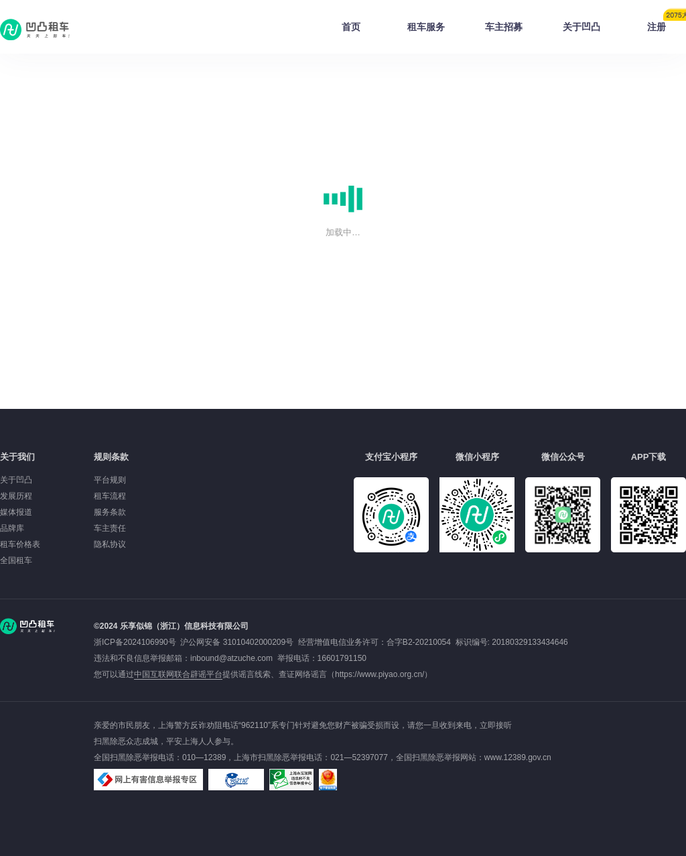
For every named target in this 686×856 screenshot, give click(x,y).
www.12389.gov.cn (517, 757)
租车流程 (110, 496)
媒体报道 (16, 512)
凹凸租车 (36, 29)
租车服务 (426, 26)
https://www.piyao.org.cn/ (379, 674)
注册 (666, 22)
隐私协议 (110, 544)
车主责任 (110, 528)
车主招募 (504, 26)
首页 (351, 26)
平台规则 (110, 480)
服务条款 (110, 512)
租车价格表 (20, 544)
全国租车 (16, 560)
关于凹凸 (581, 26)
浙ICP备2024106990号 (137, 642)
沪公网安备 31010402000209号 (236, 642)
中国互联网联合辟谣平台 (178, 674)
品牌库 (12, 528)
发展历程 (16, 496)
